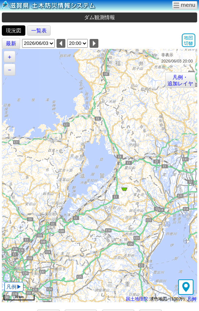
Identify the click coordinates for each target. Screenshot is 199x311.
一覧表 (39, 30)
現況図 (13, 30)
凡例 (191, 298)
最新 (11, 43)
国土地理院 (137, 298)
